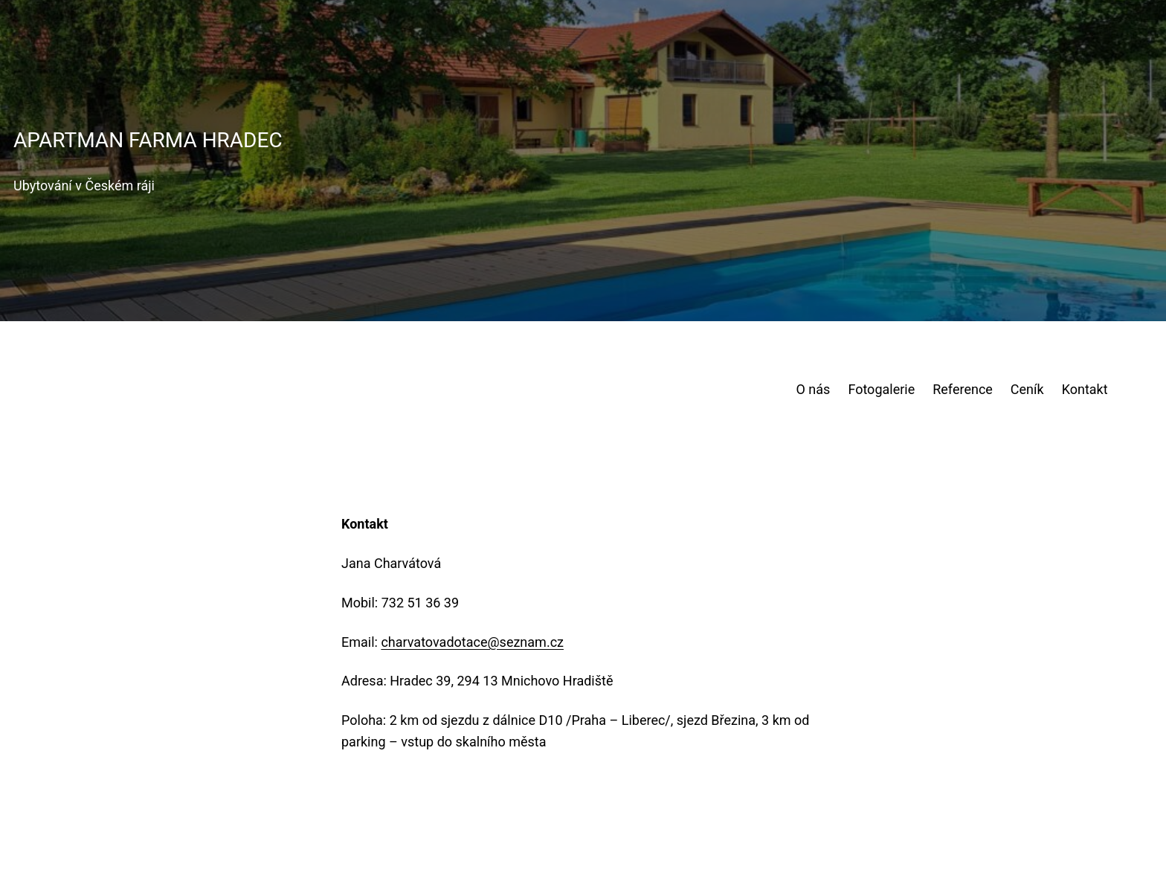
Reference (963, 389)
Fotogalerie (881, 389)
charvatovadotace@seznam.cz (472, 642)
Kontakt (1085, 389)
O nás (813, 389)
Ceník (1027, 389)
